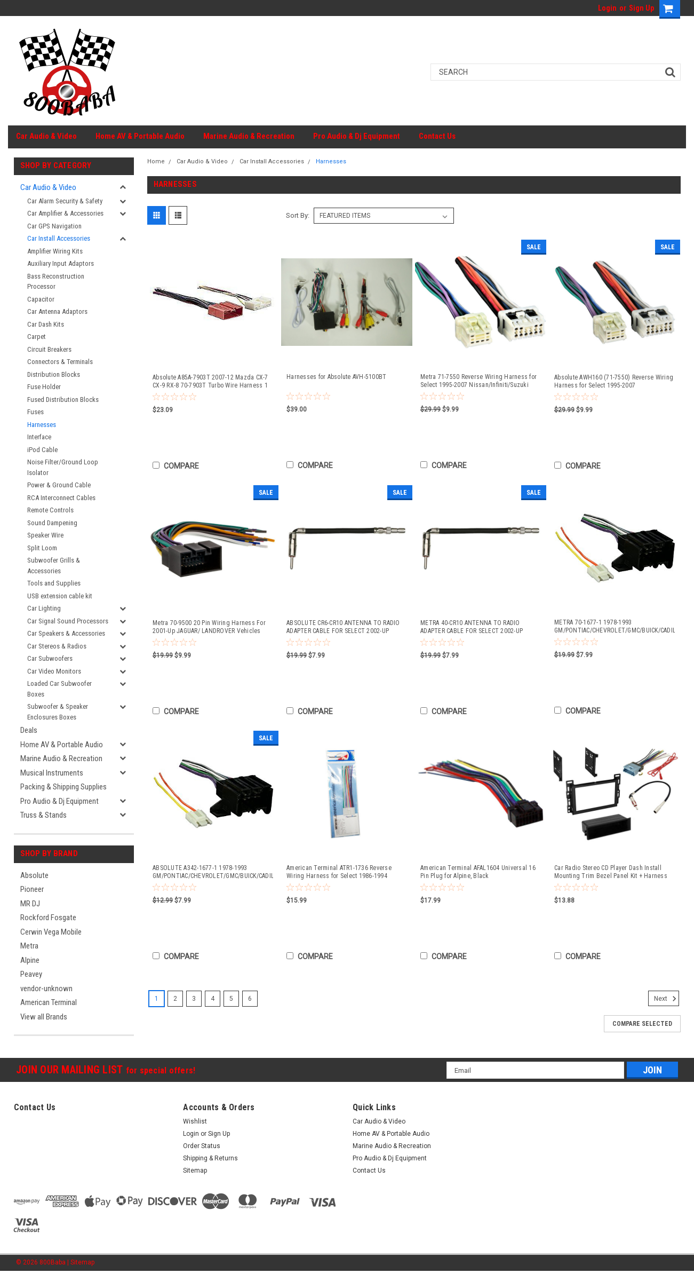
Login (607, 8)
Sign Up (641, 8)
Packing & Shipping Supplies (63, 787)
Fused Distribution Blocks (63, 400)
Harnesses (41, 425)
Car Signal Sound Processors (67, 621)
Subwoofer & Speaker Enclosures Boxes (57, 711)
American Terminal (48, 1002)
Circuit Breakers (49, 349)
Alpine (29, 960)
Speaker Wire (45, 535)
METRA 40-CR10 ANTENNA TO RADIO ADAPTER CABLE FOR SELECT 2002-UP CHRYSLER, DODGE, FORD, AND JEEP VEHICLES (471, 627)
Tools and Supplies (54, 583)
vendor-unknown (46, 988)
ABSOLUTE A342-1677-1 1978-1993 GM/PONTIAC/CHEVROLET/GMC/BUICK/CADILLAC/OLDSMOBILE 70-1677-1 (213, 872)
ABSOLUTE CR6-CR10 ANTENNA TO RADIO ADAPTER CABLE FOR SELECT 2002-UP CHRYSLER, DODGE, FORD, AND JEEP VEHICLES (343, 627)
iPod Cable (42, 450)
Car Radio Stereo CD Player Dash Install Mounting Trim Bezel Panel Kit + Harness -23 (610, 872)
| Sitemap (80, 1262)
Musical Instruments (51, 773)
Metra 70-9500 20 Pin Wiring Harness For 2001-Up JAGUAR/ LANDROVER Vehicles (209, 627)
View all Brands (43, 1017)
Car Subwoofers (50, 658)
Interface (39, 437)
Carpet (36, 337)
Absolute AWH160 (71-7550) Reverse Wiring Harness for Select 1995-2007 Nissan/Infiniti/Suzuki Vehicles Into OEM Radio (613, 382)
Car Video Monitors (54, 671)
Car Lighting (44, 608)
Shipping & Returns (210, 1158)
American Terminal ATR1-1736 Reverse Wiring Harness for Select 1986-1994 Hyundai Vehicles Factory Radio (339, 872)
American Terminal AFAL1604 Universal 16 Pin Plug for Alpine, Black (478, 872)
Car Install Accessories (58, 238)
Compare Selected (642, 1023)
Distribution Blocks (53, 374)
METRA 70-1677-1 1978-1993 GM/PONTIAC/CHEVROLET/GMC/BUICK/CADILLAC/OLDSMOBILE (614, 626)
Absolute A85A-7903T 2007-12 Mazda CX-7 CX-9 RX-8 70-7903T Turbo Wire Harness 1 (210, 381)
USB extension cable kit (59, 596)
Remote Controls (50, 510)
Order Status (201, 1146)
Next (666, 998)
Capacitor (40, 299)
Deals (28, 730)
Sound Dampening (52, 523)
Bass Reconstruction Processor (55, 281)
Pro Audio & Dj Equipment (356, 136)
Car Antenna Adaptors (57, 311)
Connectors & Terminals (60, 362)
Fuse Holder (44, 387)
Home (156, 161)
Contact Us (437, 136)
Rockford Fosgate (48, 917)
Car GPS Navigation (54, 226)
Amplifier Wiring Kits (55, 251)
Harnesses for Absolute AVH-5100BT (336, 377)
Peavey (31, 974)
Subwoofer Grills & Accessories (53, 565)
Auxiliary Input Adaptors (60, 263)
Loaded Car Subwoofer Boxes (59, 688)
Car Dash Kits (45, 324)
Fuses (35, 412)
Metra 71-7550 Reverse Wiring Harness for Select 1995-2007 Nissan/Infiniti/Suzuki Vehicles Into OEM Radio (478, 381)
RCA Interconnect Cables (61, 498)
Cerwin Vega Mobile (51, 932)
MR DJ (30, 903)
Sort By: (297, 215)
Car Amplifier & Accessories (65, 213)
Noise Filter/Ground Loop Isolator (62, 467)
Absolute (34, 875)
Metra (29, 946)
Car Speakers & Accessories (66, 633)
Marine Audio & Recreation (248, 136)
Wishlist (195, 1121)
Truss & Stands (43, 815)
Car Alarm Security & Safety (64, 201)
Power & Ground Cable (59, 485)
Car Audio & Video (46, 136)
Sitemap (195, 1170)
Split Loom (42, 548)
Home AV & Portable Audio (140, 136)
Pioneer (32, 889)
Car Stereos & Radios (56, 646)
